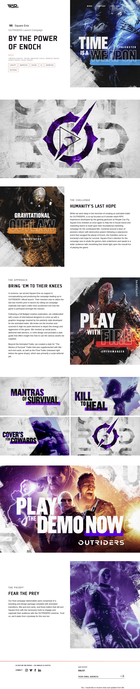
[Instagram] (26, 670)
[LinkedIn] (39, 670)
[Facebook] (35, 670)
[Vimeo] (31, 670)
